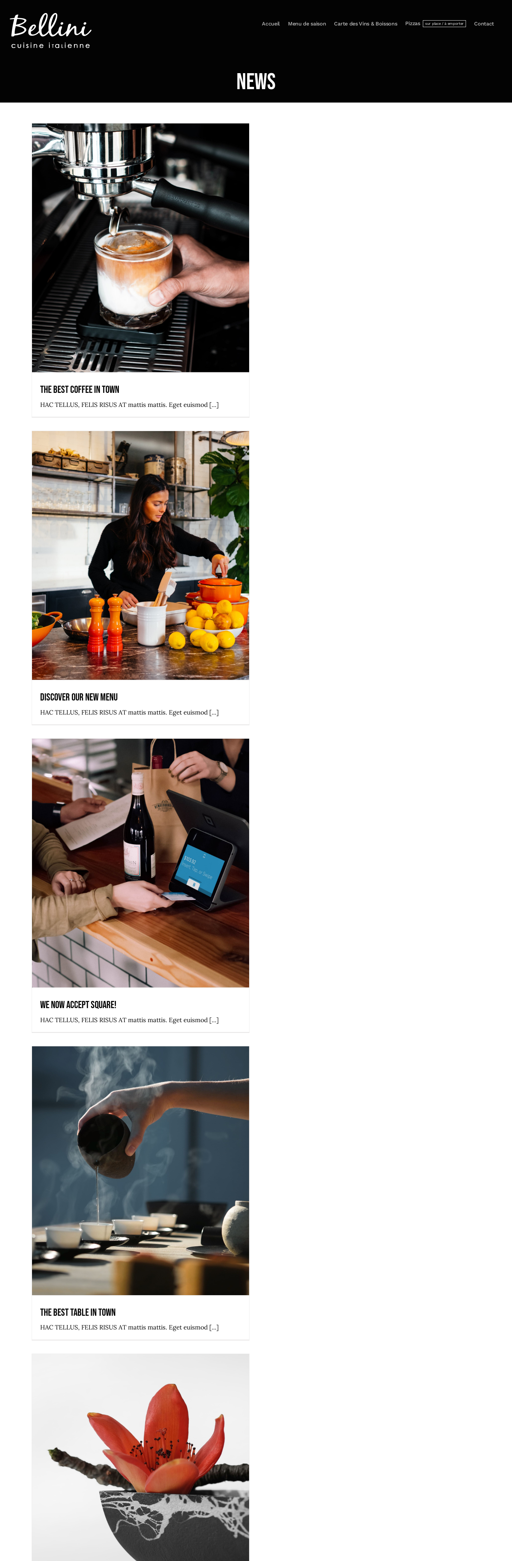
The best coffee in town (79, 390)
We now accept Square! (78, 1005)
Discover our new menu (79, 697)
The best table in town (78, 1313)
